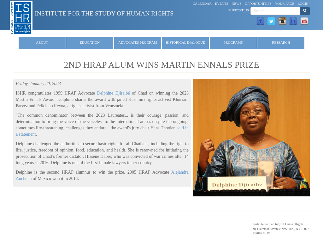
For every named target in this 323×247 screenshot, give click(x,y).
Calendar (202, 3)
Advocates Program (137, 42)
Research (281, 42)
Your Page (284, 3)
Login (303, 3)
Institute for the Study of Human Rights (104, 13)
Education (90, 42)
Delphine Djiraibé (114, 93)
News (236, 3)
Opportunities (258, 3)
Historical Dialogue (185, 42)
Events (221, 3)
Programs (233, 42)
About (42, 42)
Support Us (238, 10)
